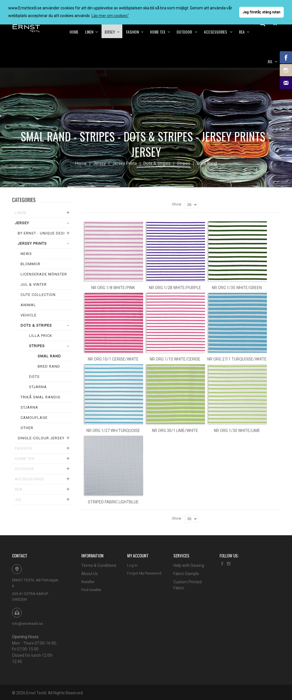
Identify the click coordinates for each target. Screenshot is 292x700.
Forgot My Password (144, 573)
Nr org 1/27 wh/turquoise (113, 430)
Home (81, 163)
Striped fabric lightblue (113, 502)
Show (176, 204)
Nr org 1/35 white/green (237, 287)
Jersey (99, 163)
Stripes (183, 163)
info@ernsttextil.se (27, 623)
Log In (132, 565)
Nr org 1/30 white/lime (237, 430)
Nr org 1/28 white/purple (175, 287)
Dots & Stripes (157, 163)
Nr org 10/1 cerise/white (113, 359)
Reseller (87, 582)
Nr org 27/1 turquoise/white (237, 359)
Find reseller (91, 590)
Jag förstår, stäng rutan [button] (261, 12)
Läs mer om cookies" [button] (110, 15)
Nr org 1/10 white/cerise (175, 359)
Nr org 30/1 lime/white (175, 430)
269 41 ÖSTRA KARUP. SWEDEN (30, 597)
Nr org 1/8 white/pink (113, 287)
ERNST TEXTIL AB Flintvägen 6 (35, 583)
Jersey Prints (124, 163)
